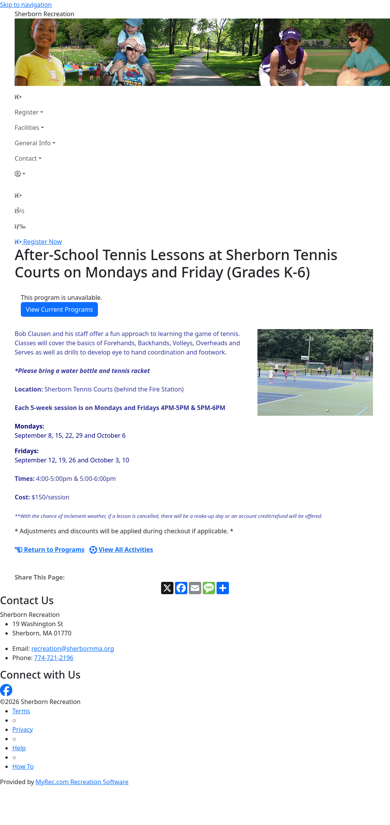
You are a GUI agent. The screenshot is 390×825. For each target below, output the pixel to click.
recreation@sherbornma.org (73, 648)
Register (27, 112)
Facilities (27, 127)
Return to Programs (49, 549)
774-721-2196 (54, 658)
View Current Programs (59, 309)
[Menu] (20, 226)
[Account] (35, 173)
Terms (21, 711)
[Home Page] (35, 96)
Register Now (42, 241)
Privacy (22, 729)
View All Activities (121, 549)
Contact (26, 158)
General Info (33, 143)
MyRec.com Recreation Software (81, 782)
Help (19, 748)
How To (23, 766)
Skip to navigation (26, 4)
